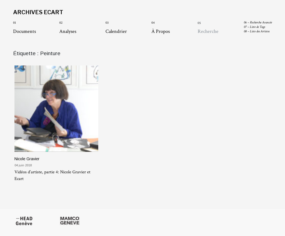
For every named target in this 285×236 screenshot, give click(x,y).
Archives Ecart (38, 12)
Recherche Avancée (258, 22)
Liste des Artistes (256, 31)
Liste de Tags (254, 27)
